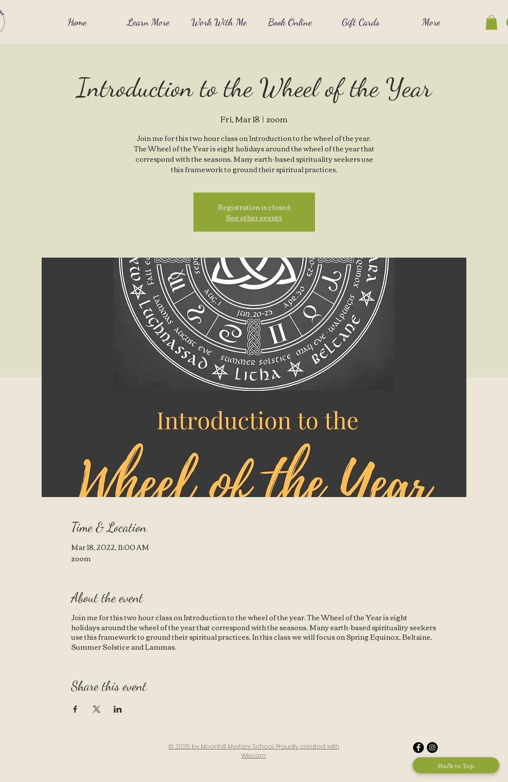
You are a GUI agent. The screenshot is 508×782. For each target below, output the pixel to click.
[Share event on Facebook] (75, 709)
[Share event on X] (96, 709)
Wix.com (253, 755)
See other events (254, 217)
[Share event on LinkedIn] (118, 709)
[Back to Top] (456, 765)
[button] (148, 21)
